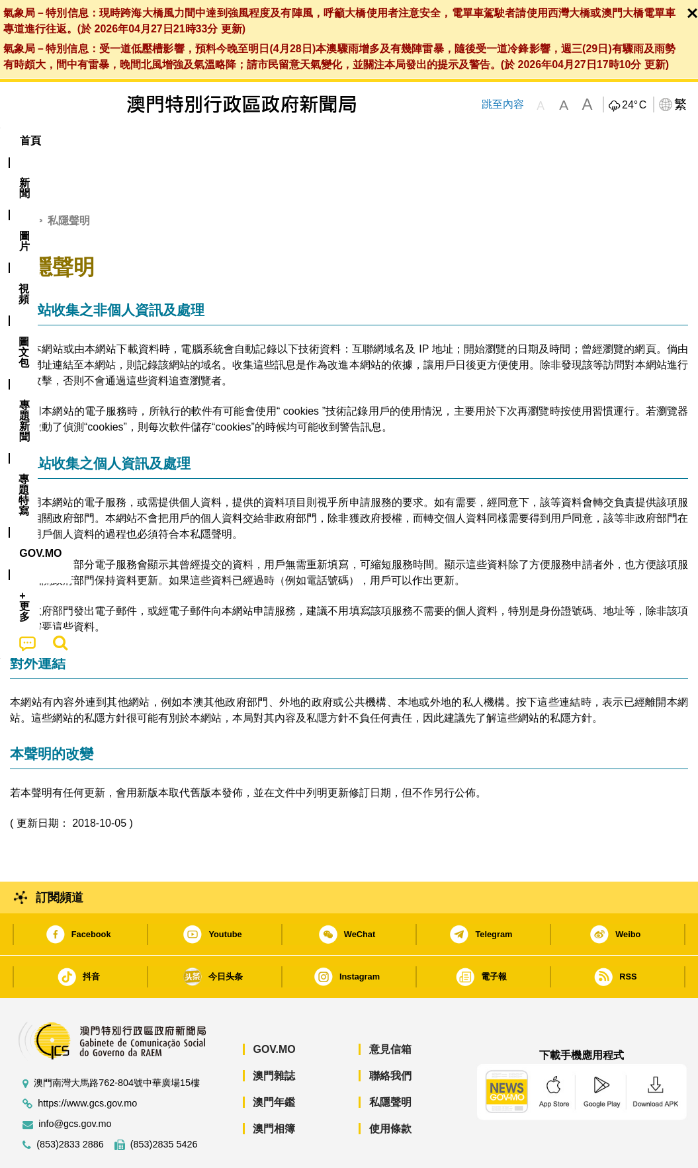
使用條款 (390, 1088)
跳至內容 (502, 104)
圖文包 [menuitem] (227, 140)
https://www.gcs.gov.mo (87, 1063)
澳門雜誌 (274, 1035)
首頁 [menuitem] (30, 140)
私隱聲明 (390, 1061)
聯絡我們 (390, 1035)
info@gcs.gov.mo (74, 1084)
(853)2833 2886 (70, 1104)
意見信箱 (390, 1009)
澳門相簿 (274, 1088)
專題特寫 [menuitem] (358, 140)
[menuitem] (77, 140)
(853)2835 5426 (164, 1104)
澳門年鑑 (274, 1061)
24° (634, 105)
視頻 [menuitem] (175, 140)
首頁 (20, 180)
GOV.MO (274, 1009)
